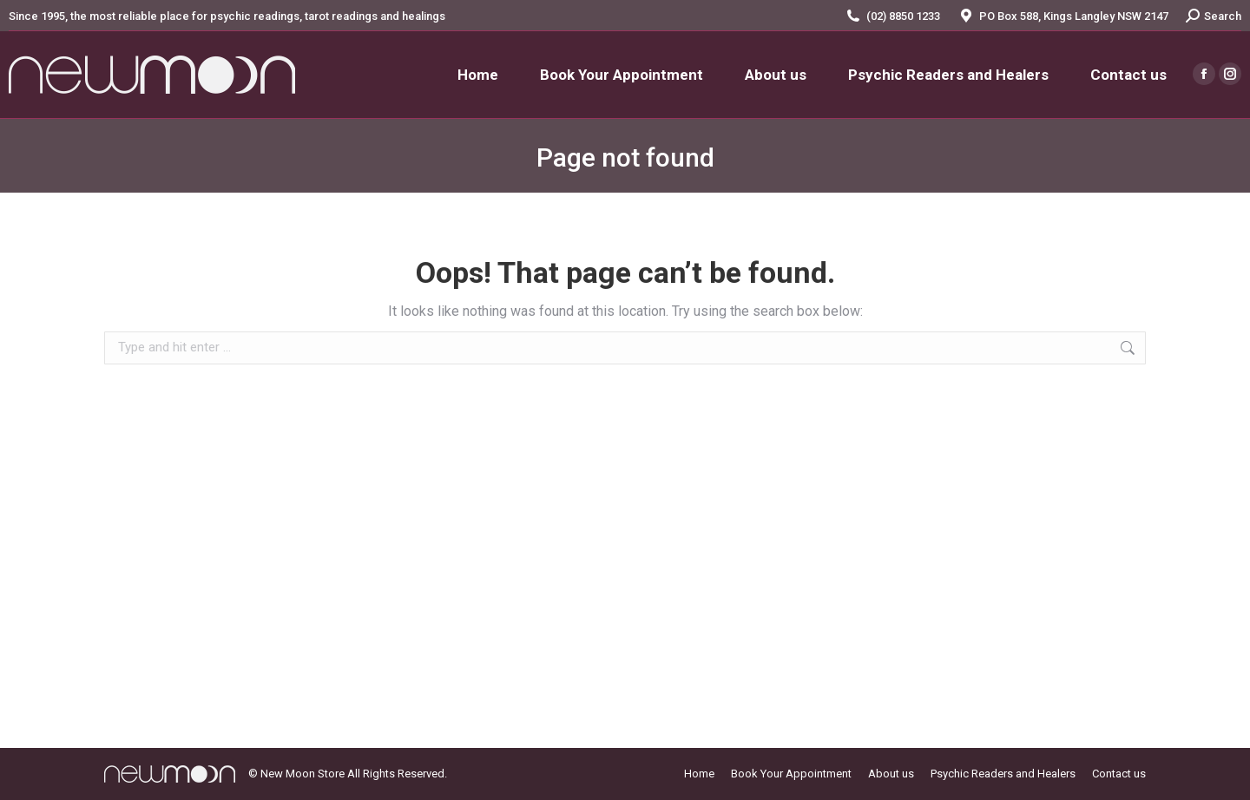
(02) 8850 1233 (903, 16)
